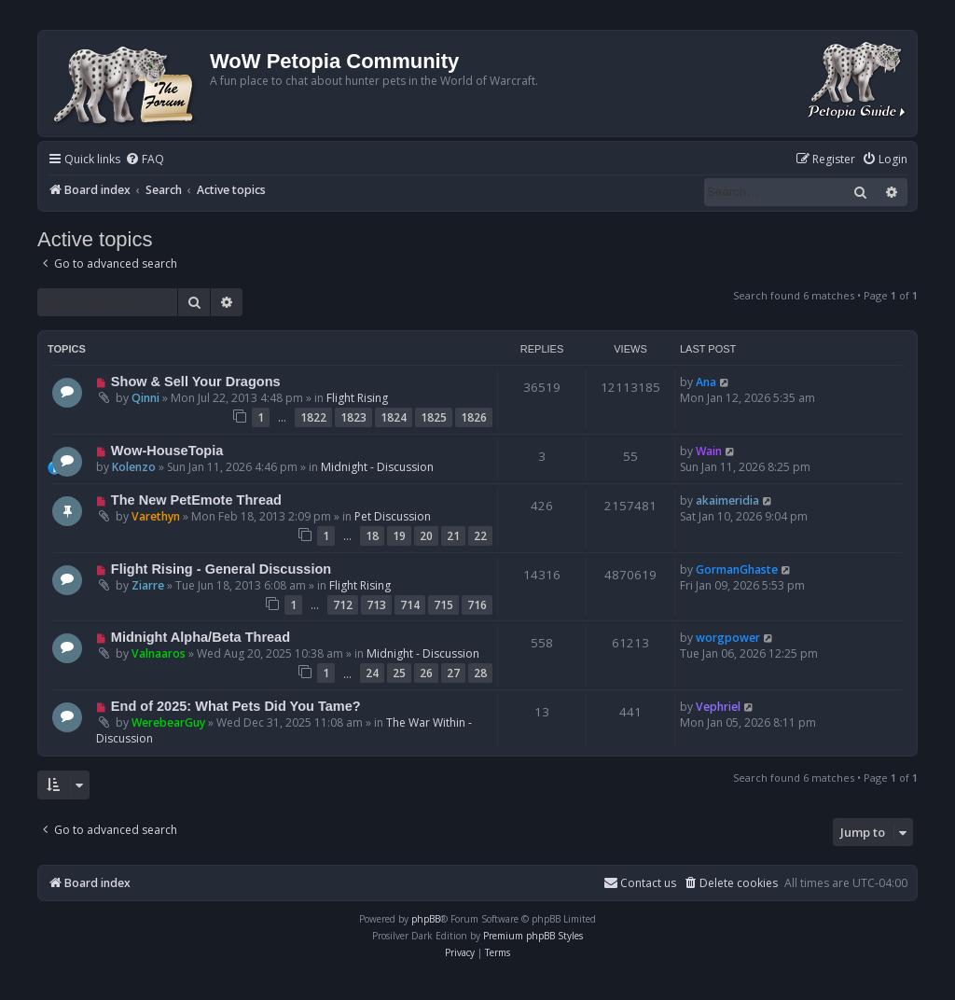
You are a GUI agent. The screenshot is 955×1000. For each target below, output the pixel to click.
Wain (709, 451)
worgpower (728, 638)
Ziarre (147, 585)
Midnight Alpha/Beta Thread (200, 637)
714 (410, 605)
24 (372, 673)
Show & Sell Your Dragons (196, 381)
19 (399, 536)
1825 (434, 417)
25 (399, 673)
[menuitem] (144, 160)
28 (480, 673)
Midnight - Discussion (377, 467)
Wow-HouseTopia (167, 450)
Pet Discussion (392, 516)
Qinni (145, 398)
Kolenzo (134, 467)
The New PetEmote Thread (196, 500)
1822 (313, 417)
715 (443, 605)
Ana (706, 382)
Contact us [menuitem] (639, 883)
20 (426, 536)
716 (477, 605)
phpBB (425, 918)
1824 (394, 417)
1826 (474, 417)
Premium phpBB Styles (533, 935)
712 (343, 605)
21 (453, 536)
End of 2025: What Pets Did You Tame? (236, 706)
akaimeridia (727, 500)
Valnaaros (158, 653)
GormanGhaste (737, 569)
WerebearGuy (168, 722)
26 (426, 673)
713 (376, 605)
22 (480, 536)
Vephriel (718, 707)
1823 (353, 417)
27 (453, 673)
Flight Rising (357, 398)
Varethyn (155, 516)
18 (372, 536)
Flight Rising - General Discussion (221, 569)
